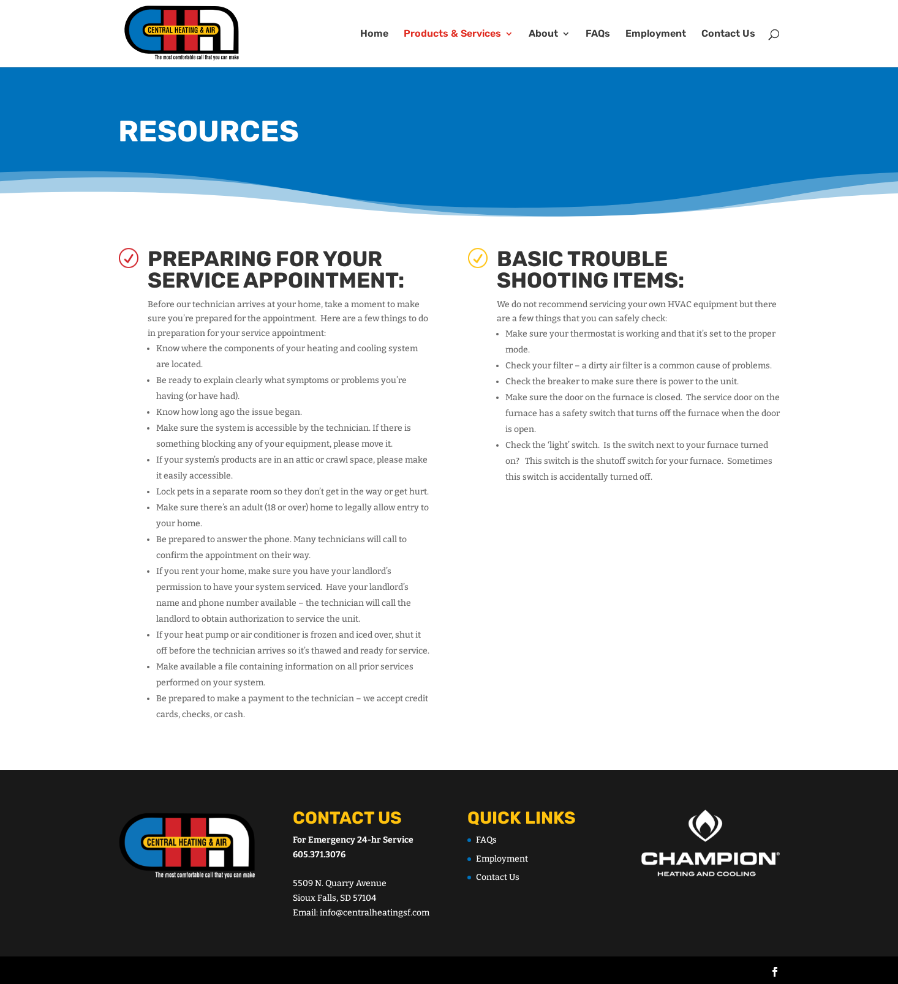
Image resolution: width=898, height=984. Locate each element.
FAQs (598, 34)
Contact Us (728, 34)
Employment (655, 34)
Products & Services (452, 34)
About (543, 34)
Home (374, 34)
